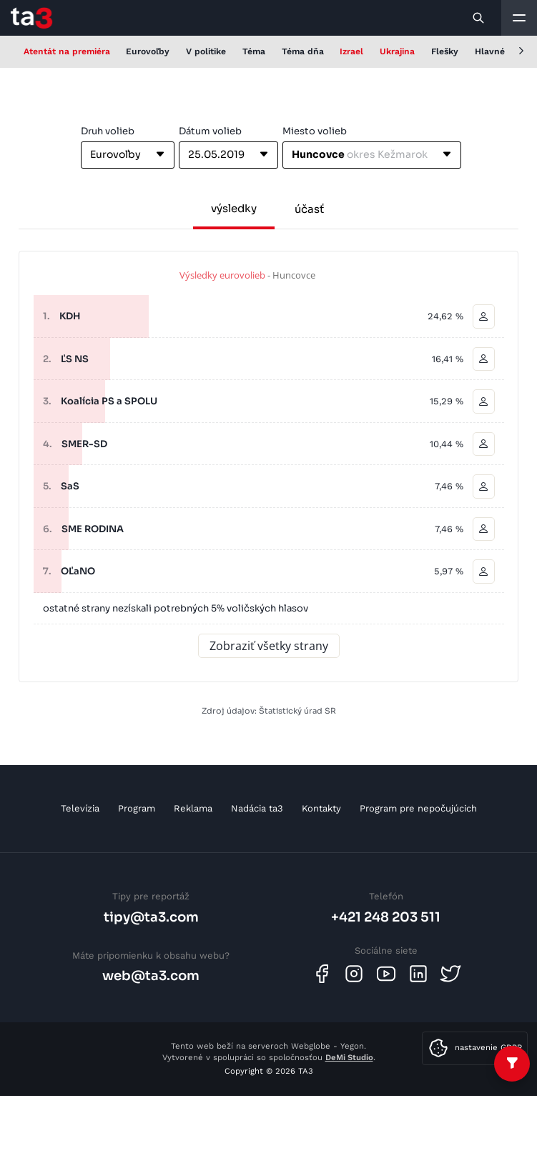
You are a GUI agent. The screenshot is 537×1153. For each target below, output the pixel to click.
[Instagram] (354, 973)
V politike (206, 51)
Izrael (351, 51)
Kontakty (321, 808)
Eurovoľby (147, 51)
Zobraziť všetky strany (269, 646)
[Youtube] (386, 973)
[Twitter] (450, 973)
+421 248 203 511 (385, 917)
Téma (253, 51)
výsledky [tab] (234, 208)
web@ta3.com (150, 975)
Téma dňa (303, 51)
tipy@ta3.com (151, 917)
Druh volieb (107, 131)
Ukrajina (397, 51)
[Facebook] (321, 973)
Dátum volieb (210, 131)
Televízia (80, 808)
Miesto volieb (314, 131)
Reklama (193, 808)
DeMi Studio (349, 1057)
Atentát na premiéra (67, 51)
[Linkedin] (418, 973)
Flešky (444, 51)
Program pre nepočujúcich (418, 808)
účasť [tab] (309, 209)
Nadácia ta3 (257, 808)
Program (136, 808)
